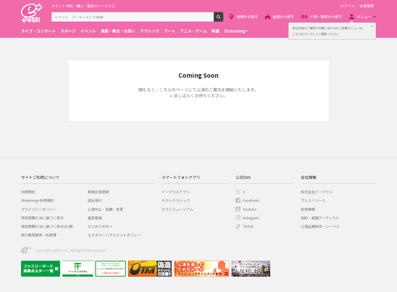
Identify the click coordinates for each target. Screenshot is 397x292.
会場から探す (283, 16)
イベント (88, 31)
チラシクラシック (176, 200)
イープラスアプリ (176, 191)
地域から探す (247, 16)
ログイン (347, 6)
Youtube (249, 209)
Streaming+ (236, 31)
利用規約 (28, 191)
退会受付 (95, 200)
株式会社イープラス (316, 191)
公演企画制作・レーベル (320, 226)
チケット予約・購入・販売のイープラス (83, 5)
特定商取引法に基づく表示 (42, 217)
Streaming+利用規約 (37, 200)
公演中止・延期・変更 (105, 209)
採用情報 (308, 209)
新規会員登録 (98, 191)
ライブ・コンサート (38, 31)
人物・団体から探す (326, 16)
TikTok (248, 226)
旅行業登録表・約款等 (39, 234)
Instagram (251, 217)
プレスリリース (313, 200)
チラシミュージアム (177, 209)
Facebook (251, 200)
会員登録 (367, 6)
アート (169, 31)
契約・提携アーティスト (320, 217)
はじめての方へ (100, 226)
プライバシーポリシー (39, 209)
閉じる (372, 26)
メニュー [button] (364, 16)
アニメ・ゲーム (193, 31)
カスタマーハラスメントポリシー (114, 234)
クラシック (149, 31)
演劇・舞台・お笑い (118, 31)
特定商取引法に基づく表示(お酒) (47, 226)
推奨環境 (95, 217)
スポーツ (68, 31)
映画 (215, 31)
